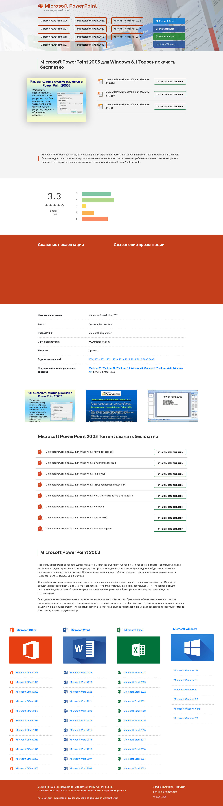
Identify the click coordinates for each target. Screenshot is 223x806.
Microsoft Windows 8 (185, 689)
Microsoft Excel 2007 (135, 759)
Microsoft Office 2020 (27, 711)
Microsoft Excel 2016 (135, 730)
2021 (109, 359)
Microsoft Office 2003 (27, 768)
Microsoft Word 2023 (81, 682)
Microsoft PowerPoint (67, 6)
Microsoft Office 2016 (27, 730)
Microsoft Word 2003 (81, 768)
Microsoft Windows (165, 44)
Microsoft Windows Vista (187, 709)
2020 (115, 359)
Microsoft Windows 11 (186, 680)
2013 (133, 359)
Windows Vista (164, 368)
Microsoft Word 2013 (81, 739)
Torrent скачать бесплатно (170, 81)
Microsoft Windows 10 (186, 670)
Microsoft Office (165, 21)
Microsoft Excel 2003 (135, 768)
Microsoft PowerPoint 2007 (54, 45)
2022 (103, 359)
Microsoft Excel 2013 (135, 739)
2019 (121, 359)
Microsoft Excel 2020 (135, 711)
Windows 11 (95, 368)
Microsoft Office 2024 (27, 672)
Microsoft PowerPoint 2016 (54, 37)
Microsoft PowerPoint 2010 (127, 37)
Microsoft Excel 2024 (135, 672)
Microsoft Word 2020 (81, 711)
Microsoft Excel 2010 (135, 749)
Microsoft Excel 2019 (135, 720)
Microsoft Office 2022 (27, 692)
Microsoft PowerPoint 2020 (90, 29)
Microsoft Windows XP (186, 718)
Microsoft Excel (165, 36)
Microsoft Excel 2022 (135, 692)
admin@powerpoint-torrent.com (169, 787)
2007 (145, 359)
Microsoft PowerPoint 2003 (90, 45)
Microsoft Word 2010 (81, 749)
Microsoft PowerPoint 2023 (90, 20)
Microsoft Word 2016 (81, 730)
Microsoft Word (165, 29)
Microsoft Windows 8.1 (186, 699)
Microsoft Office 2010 (27, 749)
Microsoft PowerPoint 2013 (90, 37)
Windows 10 (109, 368)
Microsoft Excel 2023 (135, 682)
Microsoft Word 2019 (81, 720)
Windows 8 (137, 368)
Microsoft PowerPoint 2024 (54, 20)
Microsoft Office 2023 (27, 682)
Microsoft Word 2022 (81, 692)
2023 (97, 359)
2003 (151, 359)
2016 (127, 359)
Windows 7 (149, 368)
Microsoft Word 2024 (81, 672)
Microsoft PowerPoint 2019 (127, 29)
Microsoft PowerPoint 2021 (54, 29)
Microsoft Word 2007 (81, 759)
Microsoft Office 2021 (27, 701)
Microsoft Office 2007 (27, 759)
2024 (91, 359)
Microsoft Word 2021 (81, 701)
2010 (139, 359)
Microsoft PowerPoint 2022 (127, 20)
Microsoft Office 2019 (27, 720)
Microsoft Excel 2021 (135, 701)
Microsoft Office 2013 (27, 739)
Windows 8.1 (123, 368)
